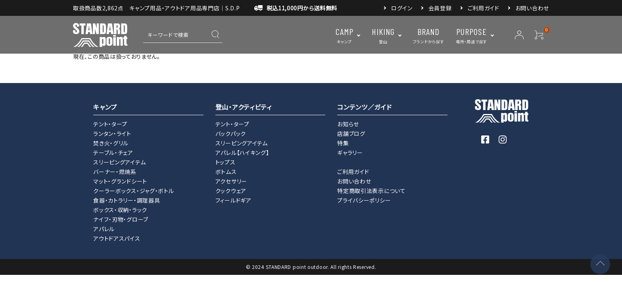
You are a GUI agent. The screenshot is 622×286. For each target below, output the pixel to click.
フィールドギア (233, 200)
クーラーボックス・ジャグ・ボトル (133, 191)
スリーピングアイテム (119, 162)
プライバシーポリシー (364, 200)
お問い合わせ (532, 8)
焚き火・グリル (111, 143)
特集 (343, 143)
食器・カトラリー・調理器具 (126, 200)
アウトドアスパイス (116, 238)
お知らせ (348, 124)
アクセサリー (231, 181)
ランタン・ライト (112, 133)
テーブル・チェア (113, 153)
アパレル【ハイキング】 (242, 153)
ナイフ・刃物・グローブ (120, 219)
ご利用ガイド (483, 8)
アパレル (104, 229)
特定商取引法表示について (371, 191)
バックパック (230, 133)
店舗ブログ (351, 133)
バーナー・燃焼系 (114, 172)
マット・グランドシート (120, 181)
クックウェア (230, 191)
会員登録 (440, 8)
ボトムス (226, 172)
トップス (225, 162)
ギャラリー (350, 153)
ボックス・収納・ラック (120, 210)
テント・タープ (110, 124)
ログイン (402, 8)
